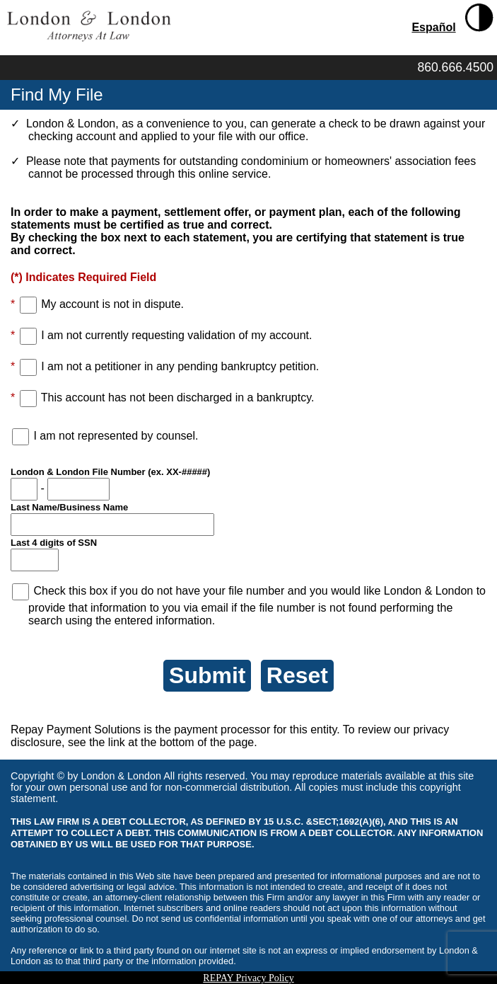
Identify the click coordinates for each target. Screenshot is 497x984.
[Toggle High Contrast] (479, 18)
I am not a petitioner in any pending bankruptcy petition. (180, 366)
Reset (297, 675)
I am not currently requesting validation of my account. (176, 335)
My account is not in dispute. (112, 304)
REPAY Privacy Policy (248, 978)
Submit (207, 675)
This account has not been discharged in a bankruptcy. (178, 397)
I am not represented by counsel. (115, 436)
